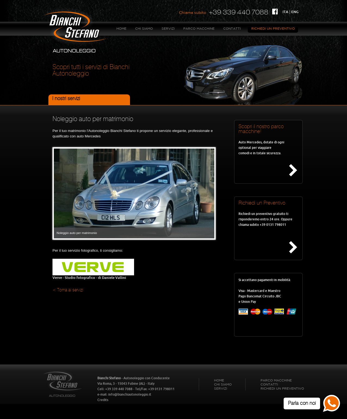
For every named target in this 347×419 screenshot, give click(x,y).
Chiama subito (192, 12)
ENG (295, 12)
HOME (121, 28)
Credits (102, 400)
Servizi (168, 28)
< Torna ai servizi (67, 290)
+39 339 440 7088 (238, 12)
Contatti (232, 28)
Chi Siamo (144, 28)
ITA (285, 12)
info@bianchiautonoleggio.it (129, 394)
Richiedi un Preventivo (273, 28)
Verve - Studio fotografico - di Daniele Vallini (93, 276)
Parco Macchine (199, 28)
